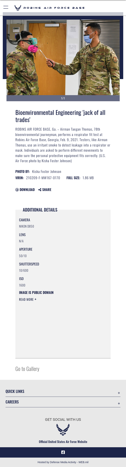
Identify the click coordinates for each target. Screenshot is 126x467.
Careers (12, 402)
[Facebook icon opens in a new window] (63, 452)
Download (25, 189)
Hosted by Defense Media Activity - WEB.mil (63, 462)
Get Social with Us (63, 419)
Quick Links (15, 391)
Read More (27, 299)
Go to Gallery (27, 368)
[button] (6, 8)
